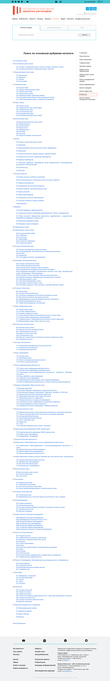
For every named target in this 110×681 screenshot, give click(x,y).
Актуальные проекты (42, 659)
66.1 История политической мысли (27, 293)
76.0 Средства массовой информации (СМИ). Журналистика (35, 432)
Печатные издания (30, 28)
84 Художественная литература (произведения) (28, 514)
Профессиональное (82, 19)
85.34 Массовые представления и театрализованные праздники (36, 547)
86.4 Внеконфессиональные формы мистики (30, 567)
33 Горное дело (21, 151)
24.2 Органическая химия (24, 91)
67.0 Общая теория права (24, 309)
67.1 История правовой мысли (25, 311)
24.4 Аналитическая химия (24, 93)
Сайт (82, 27)
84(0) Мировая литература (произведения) (29, 517)
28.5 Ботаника (20, 131)
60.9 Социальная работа (24, 243)
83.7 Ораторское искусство (24, 509)
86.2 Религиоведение (23, 563)
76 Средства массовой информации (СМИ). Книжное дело (31, 429)
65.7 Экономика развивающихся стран (28, 281)
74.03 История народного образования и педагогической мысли (36, 390)
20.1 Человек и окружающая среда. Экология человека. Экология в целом (39, 67)
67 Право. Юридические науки (22, 306)
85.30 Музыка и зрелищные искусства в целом (31, 539)
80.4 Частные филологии (24, 474)
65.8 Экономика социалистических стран (29, 283)
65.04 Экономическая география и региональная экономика (35, 269)
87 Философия (17, 572)
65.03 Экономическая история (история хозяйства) (32, 267)
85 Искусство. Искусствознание (23, 532)
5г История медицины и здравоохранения (29, 210)
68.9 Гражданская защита (24, 339)
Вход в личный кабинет (90, 1)
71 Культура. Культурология (21, 342)
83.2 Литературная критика (24, 505)
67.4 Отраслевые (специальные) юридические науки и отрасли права (38, 315)
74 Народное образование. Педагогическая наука (28, 385)
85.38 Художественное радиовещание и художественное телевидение (38, 555)
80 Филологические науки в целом (27, 472)
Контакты (70, 19)
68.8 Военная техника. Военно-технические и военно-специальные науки (39, 337)
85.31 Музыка (20, 541)
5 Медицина (17, 207)
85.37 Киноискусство (22, 553)
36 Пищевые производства (24, 159)
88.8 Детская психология (24, 601)
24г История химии (22, 87)
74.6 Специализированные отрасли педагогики (31, 404)
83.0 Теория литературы (24, 503)
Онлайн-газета (40, 651)
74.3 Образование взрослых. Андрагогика (29, 398)
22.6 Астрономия (21, 81)
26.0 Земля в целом (22, 106)
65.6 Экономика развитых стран (26, 279)
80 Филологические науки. (21, 469)
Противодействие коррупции (45, 670)
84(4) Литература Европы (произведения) (29, 521)
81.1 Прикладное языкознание (26, 484)
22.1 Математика (21, 75)
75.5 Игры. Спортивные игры (25, 420)
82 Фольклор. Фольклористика (22, 491)
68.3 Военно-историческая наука (26, 333)
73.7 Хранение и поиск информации (27, 378)
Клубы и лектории (19, 665)
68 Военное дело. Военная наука (23, 324)
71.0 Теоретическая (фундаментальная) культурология (33, 345)
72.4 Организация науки (23, 358)
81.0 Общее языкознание (24, 482)
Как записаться (18, 648)
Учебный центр (40, 662)
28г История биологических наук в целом (29, 122)
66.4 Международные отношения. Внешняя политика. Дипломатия (37, 299)
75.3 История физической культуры (27, 416)
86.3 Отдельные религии (24, 565)
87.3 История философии (24, 577)
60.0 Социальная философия (25, 233)
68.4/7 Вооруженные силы (24, 335)
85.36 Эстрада (20, 551)
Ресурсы (40, 19)
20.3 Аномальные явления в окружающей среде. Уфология (35, 69)
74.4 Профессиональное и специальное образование (33, 400)
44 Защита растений (22, 191)
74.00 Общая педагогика (24, 388)
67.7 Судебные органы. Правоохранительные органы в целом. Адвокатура (40, 319)
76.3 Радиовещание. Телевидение (27, 436)
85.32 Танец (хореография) (25, 543)
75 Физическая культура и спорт (23, 409)
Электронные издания (54, 27)
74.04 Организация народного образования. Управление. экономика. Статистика (42, 392)
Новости (32, 19)
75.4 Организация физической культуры (29, 418)
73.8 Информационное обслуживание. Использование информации (37, 380)
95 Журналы (20, 617)
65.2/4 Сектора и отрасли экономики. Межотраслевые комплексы (37, 275)
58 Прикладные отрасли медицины (27, 224)
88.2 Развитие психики (23, 592)
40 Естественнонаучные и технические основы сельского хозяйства (37, 180)
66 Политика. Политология (21, 288)
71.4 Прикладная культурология (26, 349)
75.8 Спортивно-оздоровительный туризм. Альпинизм (33, 425)
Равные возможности (20, 668)
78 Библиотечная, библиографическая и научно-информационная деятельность (38, 442)
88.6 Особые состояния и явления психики (29, 599)
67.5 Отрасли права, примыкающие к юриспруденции (33, 317)
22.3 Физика (20, 79)
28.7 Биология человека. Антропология (28, 135)
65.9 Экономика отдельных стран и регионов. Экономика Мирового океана (40, 285)
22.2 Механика (20, 77)
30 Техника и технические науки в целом (29, 142)
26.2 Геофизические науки (24, 109)
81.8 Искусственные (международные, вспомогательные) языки (36, 488)
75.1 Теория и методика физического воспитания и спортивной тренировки (40, 414)
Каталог (15, 659)
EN (102, 1)
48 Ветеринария (21, 203)
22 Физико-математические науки (23, 72)
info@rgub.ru (65, 660)
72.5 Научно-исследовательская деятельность (31, 360)
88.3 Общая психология (23, 594)
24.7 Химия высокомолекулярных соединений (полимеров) (35, 99)
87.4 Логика (20, 579)
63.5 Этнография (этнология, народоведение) (30, 257)
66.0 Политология (21, 291)
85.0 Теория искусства (23, 536)
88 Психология (17, 586)
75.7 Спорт (19, 423)
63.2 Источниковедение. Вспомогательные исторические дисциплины (38, 251)
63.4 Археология (21, 255)
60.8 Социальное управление (25, 241)
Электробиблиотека (41, 654)
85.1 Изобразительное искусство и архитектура (31, 537)
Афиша (15, 19)
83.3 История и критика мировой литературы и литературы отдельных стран (40, 507)
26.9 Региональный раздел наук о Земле (29, 115)
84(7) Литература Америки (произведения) (29, 527)
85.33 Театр (20, 545)
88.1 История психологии (24, 590)
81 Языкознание (18, 479)
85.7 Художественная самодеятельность (29, 557)
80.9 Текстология (21, 476)
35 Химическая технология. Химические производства (33, 157)
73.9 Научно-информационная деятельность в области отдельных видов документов (43, 382)
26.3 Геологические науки (24, 111)
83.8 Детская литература (24, 511)
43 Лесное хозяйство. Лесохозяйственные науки (31, 189)
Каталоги (56, 19)
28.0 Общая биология (23, 124)
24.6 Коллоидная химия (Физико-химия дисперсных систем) (35, 97)
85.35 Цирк (19, 549)
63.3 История (20, 253)
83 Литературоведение (20, 500)
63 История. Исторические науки (23, 246)
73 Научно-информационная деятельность (26, 365)
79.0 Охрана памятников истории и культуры (30, 460)
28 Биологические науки (20, 118)
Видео (63, 19)
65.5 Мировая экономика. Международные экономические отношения (38, 277)
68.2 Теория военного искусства (26, 331)
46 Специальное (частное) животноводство (30, 197)
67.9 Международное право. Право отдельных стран (33, 321)
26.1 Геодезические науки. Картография (29, 108)
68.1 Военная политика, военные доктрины (30, 329)
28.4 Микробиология (22, 129)
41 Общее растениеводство (25, 183)
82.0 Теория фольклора (23, 495)
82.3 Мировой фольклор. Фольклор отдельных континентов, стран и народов (40, 497)
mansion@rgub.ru (67, 671)
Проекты (48, 19)
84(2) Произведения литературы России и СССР (31, 519)
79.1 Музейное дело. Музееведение (27, 462)
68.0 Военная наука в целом (25, 327)
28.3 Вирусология (21, 127)
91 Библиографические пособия (26, 608)
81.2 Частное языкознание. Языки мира (28, 486)
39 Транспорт (20, 170)
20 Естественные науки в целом (23, 63)
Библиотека (23, 19)
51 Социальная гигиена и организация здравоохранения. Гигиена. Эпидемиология (42, 213)
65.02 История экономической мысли (28, 265)
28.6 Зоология (20, 133)
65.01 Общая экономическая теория (27, 263)
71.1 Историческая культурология (27, 347)
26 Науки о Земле (18, 102)
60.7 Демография (21, 239)
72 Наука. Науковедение (20, 353)
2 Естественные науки (20, 60)
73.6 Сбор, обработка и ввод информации (29, 376)
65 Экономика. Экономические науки (24, 260)
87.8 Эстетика (20, 583)
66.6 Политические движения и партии (28, 301)
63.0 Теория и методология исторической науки (31, 249)
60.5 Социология (21, 235)
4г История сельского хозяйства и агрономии (30, 177)
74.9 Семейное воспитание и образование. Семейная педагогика (37, 405)
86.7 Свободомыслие (23, 569)
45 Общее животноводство (24, 194)
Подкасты (38, 648)
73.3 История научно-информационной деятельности (33, 370)
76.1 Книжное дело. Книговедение (27, 434)
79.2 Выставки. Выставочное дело (27, 463)
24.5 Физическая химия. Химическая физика (30, 95)
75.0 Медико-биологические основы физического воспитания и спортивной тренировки (44, 412)
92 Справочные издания (24, 611)
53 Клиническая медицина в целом (27, 221)
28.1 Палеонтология (22, 126)
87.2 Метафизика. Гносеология (26, 576)
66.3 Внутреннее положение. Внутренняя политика (32, 297)
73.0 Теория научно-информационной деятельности (32, 368)
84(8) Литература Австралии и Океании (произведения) (34, 529)
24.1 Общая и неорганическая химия (28, 89)
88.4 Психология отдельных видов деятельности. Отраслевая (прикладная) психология (44, 595)
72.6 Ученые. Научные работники (26, 362)
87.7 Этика (19, 581)
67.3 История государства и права (27, 313)
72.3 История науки (22, 356)
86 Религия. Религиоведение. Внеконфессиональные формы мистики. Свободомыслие (40, 560)
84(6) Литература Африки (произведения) (29, 525)
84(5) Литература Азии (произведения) (28, 523)
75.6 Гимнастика (21, 422)
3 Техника (16, 138)
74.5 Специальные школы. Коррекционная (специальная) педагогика (38, 402)
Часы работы (17, 651)
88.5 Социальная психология (25, 597)
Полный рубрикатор (19, 623)
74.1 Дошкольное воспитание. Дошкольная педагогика (33, 394)
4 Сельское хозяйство (20, 173)
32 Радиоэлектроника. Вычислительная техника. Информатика (36, 148)
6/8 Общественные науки (21, 227)
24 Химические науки (19, 84)
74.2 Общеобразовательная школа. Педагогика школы (33, 396)
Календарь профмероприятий (45, 665)
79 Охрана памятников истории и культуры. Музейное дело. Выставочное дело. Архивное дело (43, 456)
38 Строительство (22, 167)
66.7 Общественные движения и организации (30, 303)
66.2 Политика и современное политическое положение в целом (36, 295)
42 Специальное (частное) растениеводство (30, 186)
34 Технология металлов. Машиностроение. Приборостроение (36, 154)
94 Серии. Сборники (22, 614)
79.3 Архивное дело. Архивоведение (27, 465)
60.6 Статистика (21, 237)
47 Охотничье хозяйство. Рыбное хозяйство (30, 200)
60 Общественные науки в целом (23, 230)
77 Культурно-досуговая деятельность (25, 439)
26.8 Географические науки (25, 113)
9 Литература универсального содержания (26, 605)
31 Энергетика (20, 145)
